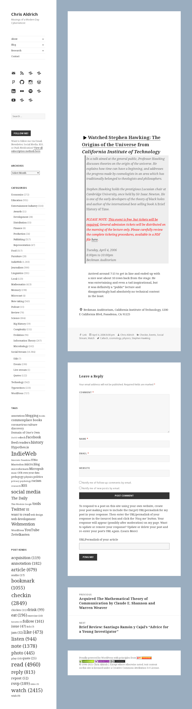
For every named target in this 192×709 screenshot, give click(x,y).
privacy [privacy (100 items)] (15, 481)
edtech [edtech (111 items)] (22, 437)
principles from (135, 657)
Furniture (16, 256)
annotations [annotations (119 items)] (18, 415)
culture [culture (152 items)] (32, 424)
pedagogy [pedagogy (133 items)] (17, 476)
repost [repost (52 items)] (19, 678)
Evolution (19, 335)
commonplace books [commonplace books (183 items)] (26, 420)
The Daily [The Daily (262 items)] (19, 498)
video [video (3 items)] (34, 684)
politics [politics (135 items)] (38, 476)
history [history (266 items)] (37, 442)
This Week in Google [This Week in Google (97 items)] (21, 504)
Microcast (16, 295)
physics (126, 338)
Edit (16, 358)
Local (14, 278)
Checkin (144, 334)
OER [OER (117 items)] (19, 472)
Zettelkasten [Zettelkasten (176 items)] (20, 534)
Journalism (17, 267)
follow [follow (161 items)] (33, 621)
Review (15, 312)
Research (16, 50)
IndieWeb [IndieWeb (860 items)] (24, 453)
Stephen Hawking (141, 338)
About (14, 38)
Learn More (129, 531)
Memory (16, 290)
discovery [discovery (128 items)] (17, 428)
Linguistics (17, 273)
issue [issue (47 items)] (18, 626)
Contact (15, 56)
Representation (22, 245)
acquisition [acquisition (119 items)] (25, 557)
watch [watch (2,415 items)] (27, 690)
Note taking (17, 301)
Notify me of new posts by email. (101, 488)
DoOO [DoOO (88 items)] (14, 437)
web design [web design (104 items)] (37, 514)
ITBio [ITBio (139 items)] (34, 460)
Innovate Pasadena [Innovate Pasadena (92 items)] (20, 460)
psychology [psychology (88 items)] (25, 481)
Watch (91, 338)
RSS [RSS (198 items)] (24, 485)
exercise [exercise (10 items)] (35, 615)
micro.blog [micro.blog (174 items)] (32, 464)
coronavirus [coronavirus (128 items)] (19, 424)
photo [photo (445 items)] (23, 653)
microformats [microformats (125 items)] (20, 469)
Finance (18, 228)
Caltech (104, 338)
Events (17, 364)
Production (19, 233)
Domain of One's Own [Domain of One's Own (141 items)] (25, 432)
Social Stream (18, 351)
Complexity (20, 329)
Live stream (20, 369)
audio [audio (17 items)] (18, 575)
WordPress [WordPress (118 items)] (17, 530)
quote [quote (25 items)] (29, 658)
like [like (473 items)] (33, 632)
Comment (86, 392)
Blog (13, 44)
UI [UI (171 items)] (27, 510)
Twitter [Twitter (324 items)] (18, 509)
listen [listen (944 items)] (24, 639)
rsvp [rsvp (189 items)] (20, 683)
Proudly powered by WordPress (96, 657)
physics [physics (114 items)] (28, 476)
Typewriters (18, 387)
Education (16, 200)
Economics (17, 194)
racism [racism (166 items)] (36, 481)
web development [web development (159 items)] (23, 519)
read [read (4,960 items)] (25, 664)
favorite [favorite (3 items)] (16, 622)
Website (84, 468)
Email (84, 453)
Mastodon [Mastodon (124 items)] (17, 464)
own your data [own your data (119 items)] (31, 472)
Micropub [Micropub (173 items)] (36, 469)
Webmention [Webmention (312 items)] (23, 524)
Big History (20, 323)
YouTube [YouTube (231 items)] (32, 529)
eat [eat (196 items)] (19, 615)
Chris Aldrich (24, 14)
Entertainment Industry (24, 205)
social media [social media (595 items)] (25, 491)
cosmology (115, 338)
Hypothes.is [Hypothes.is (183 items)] (20, 447)
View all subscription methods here (27, 149)
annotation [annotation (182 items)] (26, 563)
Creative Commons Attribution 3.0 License (135, 667)
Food (13, 250)
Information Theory (25, 340)
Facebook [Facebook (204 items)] (33, 437)
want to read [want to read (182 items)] (20, 514)
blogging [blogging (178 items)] (31, 415)
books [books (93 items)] (42, 415)
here (95, 239)
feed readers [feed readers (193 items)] (20, 442)
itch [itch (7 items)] (30, 626)
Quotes (17, 375)
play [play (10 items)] (16, 658)
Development (21, 217)
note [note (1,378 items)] (24, 645)
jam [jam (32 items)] (17, 632)
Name (83, 438)
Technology (17, 382)
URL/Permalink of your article (98, 539)
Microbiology (21, 346)
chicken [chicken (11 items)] (19, 610)
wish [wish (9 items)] (15, 695)
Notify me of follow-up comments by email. (107, 482)
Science (15, 318)
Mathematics (18, 284)
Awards (18, 211)
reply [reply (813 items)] (23, 672)
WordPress (17, 393)
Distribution (20, 222)
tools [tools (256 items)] (36, 503)
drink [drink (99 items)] (35, 609)
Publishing (19, 239)
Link (84, 334)
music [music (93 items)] (14, 472)
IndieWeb (16, 262)
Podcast (15, 306)
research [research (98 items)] (16, 485)
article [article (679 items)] (24, 569)
